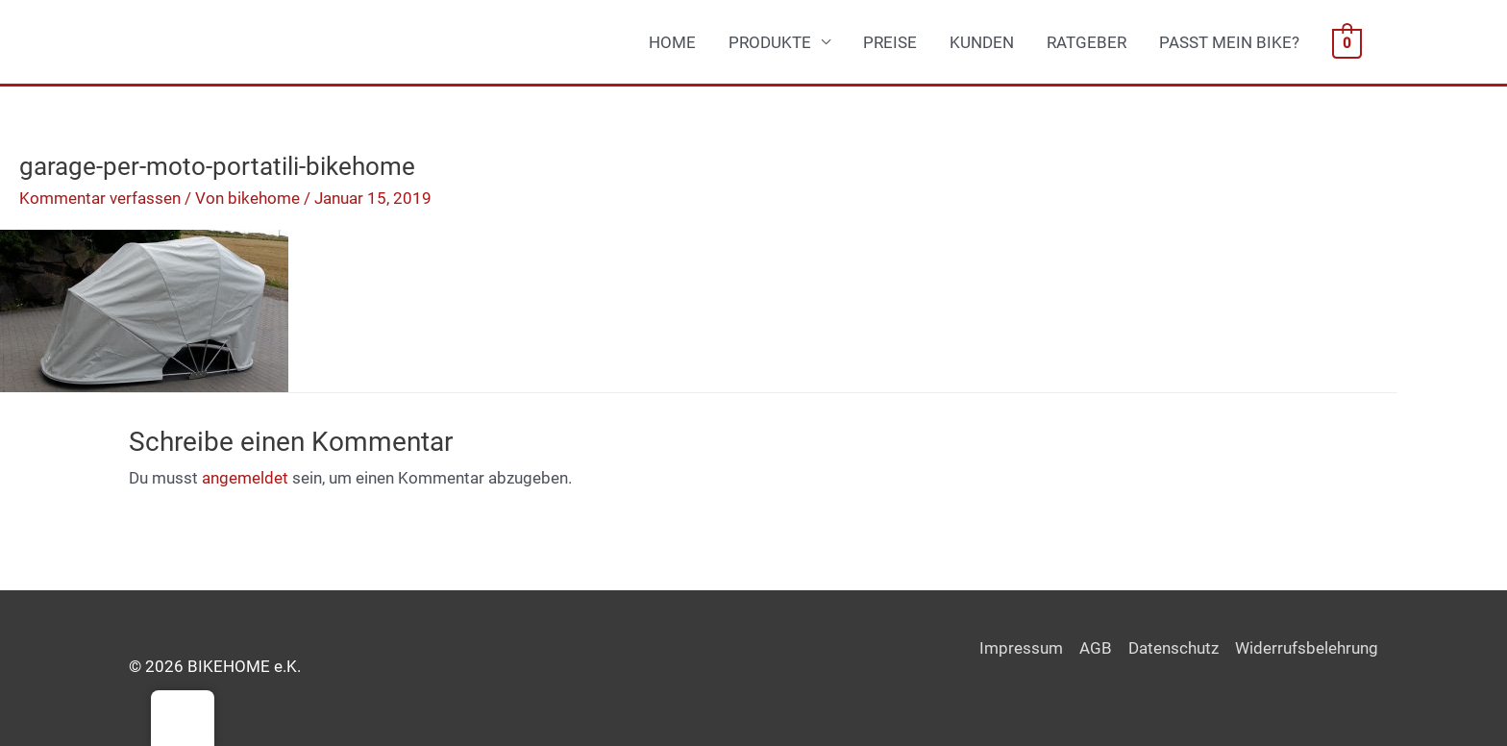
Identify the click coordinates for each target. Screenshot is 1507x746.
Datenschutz (1173, 648)
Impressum (1021, 648)
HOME (672, 42)
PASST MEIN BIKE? (1229, 42)
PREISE (890, 42)
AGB (1095, 648)
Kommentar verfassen (100, 198)
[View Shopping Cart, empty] (1347, 42)
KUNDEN (982, 42)
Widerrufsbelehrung (1306, 648)
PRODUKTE (770, 42)
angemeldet (245, 477)
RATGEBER (1086, 42)
